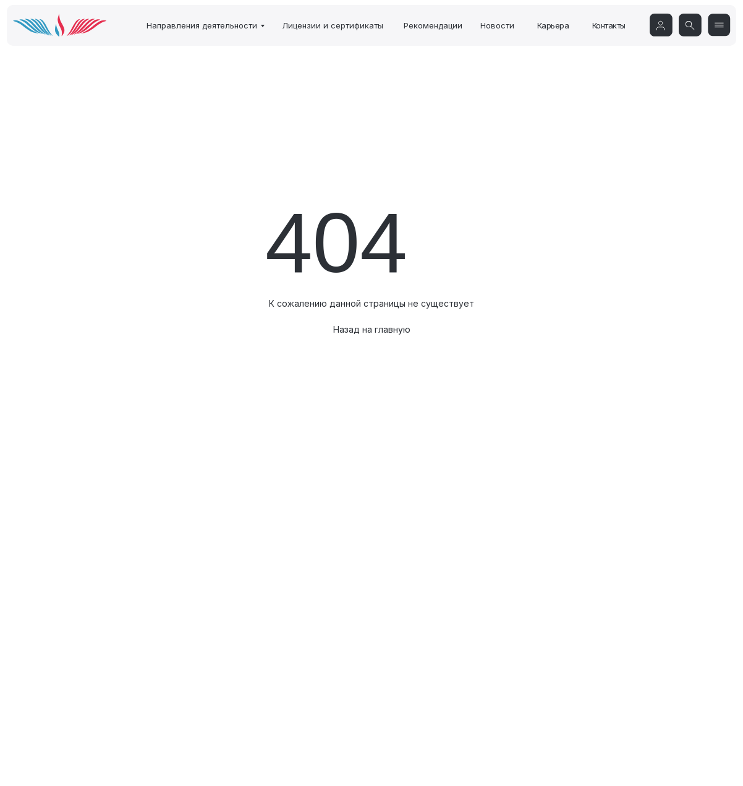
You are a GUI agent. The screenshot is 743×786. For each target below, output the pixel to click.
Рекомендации (433, 25)
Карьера (553, 25)
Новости (497, 25)
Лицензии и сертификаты (332, 25)
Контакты (609, 25)
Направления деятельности (201, 25)
